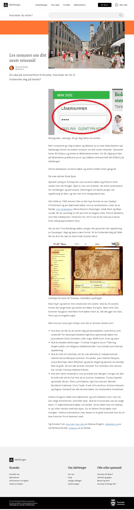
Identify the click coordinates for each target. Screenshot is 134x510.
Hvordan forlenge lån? (107, 484)
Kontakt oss (14, 474)
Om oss (71, 474)
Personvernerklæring (15, 504)
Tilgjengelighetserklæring (30, 504)
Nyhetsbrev (14, 478)
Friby (70, 478)
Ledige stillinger (75, 481)
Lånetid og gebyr (105, 478)
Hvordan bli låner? (105, 474)
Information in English (19, 481)
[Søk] (86, 15)
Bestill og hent (103, 481)
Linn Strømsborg (65, 209)
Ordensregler (74, 484)
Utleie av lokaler (16, 484)
